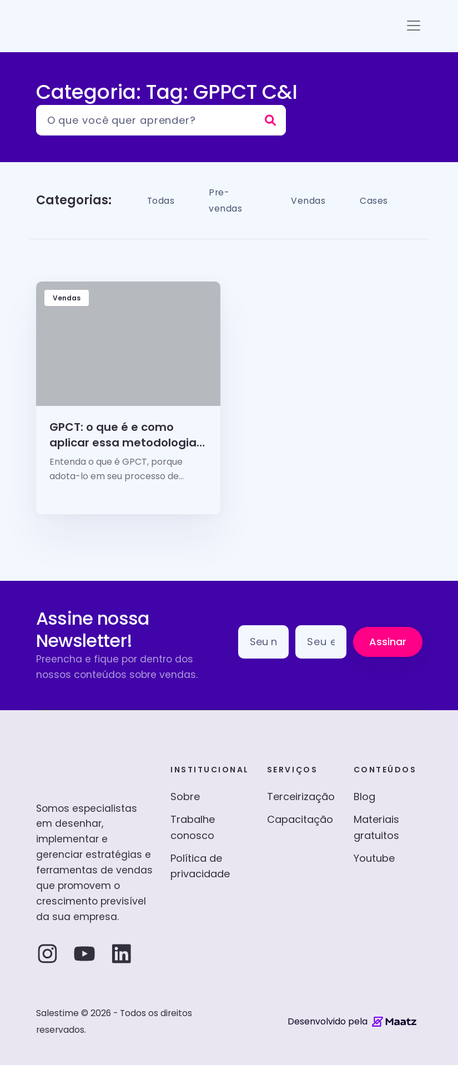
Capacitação (300, 819)
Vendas (306, 200)
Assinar (387, 642)
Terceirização (301, 796)
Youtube (374, 858)
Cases (377, 200)
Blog (364, 796)
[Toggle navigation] (413, 25)
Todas (163, 200)
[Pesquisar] (161, 120)
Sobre (185, 796)
